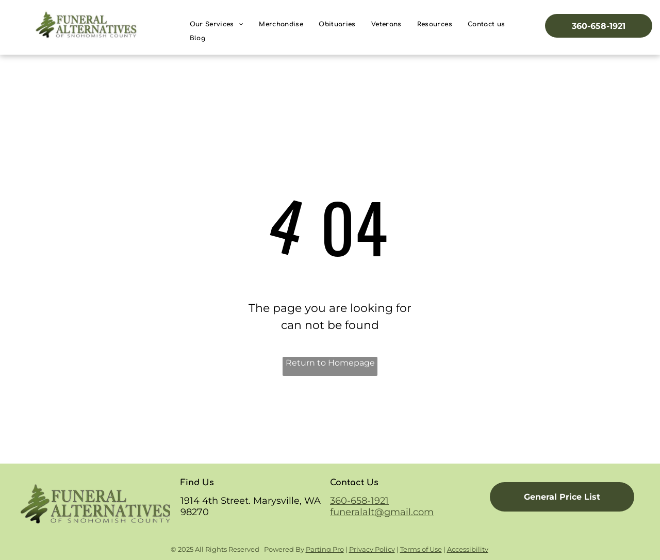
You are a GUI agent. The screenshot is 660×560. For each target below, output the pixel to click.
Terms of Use (421, 549)
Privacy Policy (372, 549)
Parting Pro (325, 549)
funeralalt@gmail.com (382, 512)
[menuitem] (217, 24)
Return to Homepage (330, 363)
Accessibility (467, 549)
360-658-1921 (359, 500)
